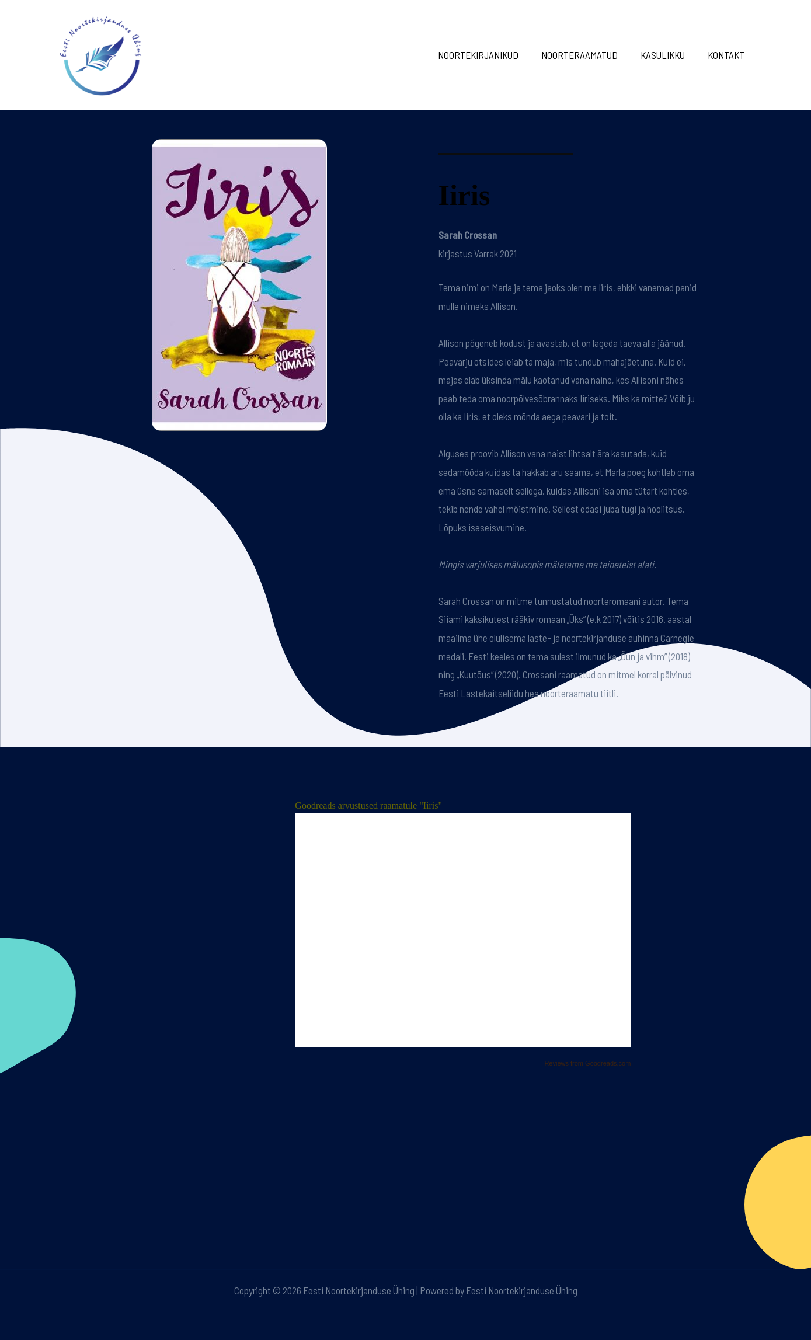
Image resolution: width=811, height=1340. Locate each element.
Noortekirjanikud (488, 55)
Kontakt (727, 55)
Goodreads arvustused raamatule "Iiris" (368, 805)
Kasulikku (667, 55)
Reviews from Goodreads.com (587, 1063)
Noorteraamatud (587, 55)
